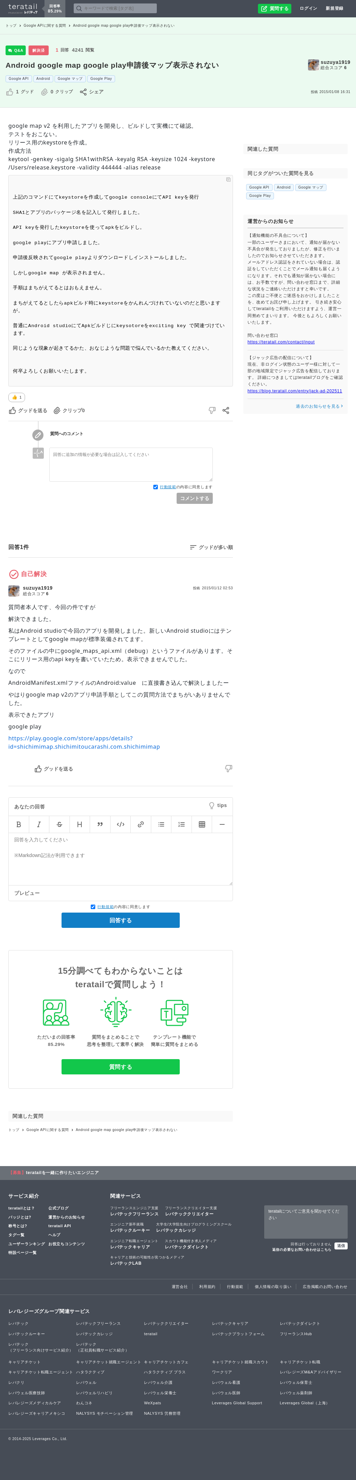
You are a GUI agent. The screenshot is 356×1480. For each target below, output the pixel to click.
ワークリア (222, 1372)
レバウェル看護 (226, 1382)
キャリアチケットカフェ (166, 1362)
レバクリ (16, 1382)
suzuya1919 (335, 62)
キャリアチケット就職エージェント (108, 1362)
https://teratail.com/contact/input (281, 342)
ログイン (308, 8)
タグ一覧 (16, 1235)
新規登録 (334, 8)
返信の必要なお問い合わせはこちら (302, 1250)
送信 (341, 1246)
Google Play (101, 79)
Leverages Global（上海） (305, 1403)
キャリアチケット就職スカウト (240, 1362)
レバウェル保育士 (296, 1382)
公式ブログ (58, 1208)
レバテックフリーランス (134, 1210)
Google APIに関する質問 (45, 25)
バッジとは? (19, 1217)
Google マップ (70, 79)
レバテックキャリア (134, 1243)
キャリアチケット (24, 1362)
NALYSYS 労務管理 (162, 1413)
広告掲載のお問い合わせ (325, 1286)
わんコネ (84, 1403)
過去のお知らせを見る (319, 406)
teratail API (59, 1226)
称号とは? (17, 1226)
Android (43, 79)
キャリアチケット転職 (300, 1362)
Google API (19, 79)
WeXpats (152, 1403)
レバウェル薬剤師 (296, 1393)
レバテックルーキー (130, 1227)
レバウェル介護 (158, 1382)
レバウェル (86, 1382)
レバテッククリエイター (191, 1210)
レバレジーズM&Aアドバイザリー (311, 1372)
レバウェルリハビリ (94, 1393)
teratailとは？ (21, 1208)
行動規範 (168, 487)
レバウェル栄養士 (160, 1393)
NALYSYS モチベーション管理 (104, 1413)
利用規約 (207, 1286)
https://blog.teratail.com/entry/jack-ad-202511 (295, 391)
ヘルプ (54, 1235)
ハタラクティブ (90, 1372)
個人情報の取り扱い (273, 1286)
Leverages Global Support (237, 1403)
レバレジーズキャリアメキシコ (36, 1413)
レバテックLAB (147, 1260)
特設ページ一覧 (22, 1252)
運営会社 (180, 1286)
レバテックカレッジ (194, 1227)
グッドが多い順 (216, 547)
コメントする (194, 498)
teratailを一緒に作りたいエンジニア (62, 1172)
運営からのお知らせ (66, 1217)
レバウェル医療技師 (26, 1393)
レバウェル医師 (226, 1393)
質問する (120, 1067)
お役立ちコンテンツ (66, 1244)
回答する (121, 920)
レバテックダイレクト (191, 1243)
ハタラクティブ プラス (165, 1372)
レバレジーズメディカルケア (34, 1403)
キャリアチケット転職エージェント (40, 1372)
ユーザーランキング (26, 1244)
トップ (11, 25)
